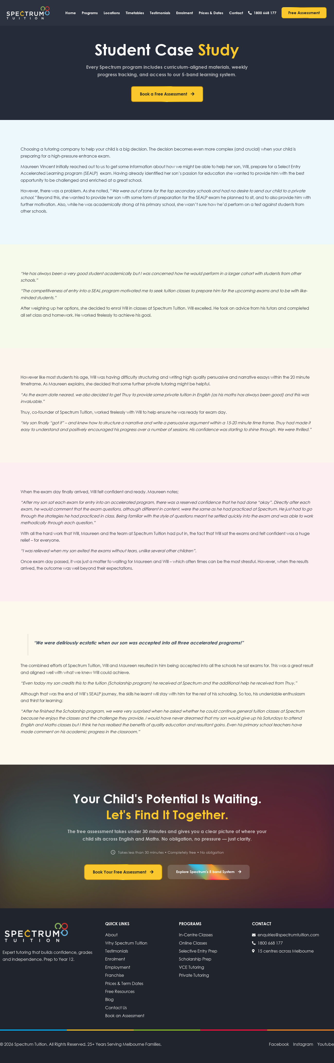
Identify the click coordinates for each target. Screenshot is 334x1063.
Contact (236, 13)
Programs (90, 13)
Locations (112, 13)
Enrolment (184, 13)
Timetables (135, 13)
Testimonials (160, 13)
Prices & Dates (211, 13)
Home (70, 13)
